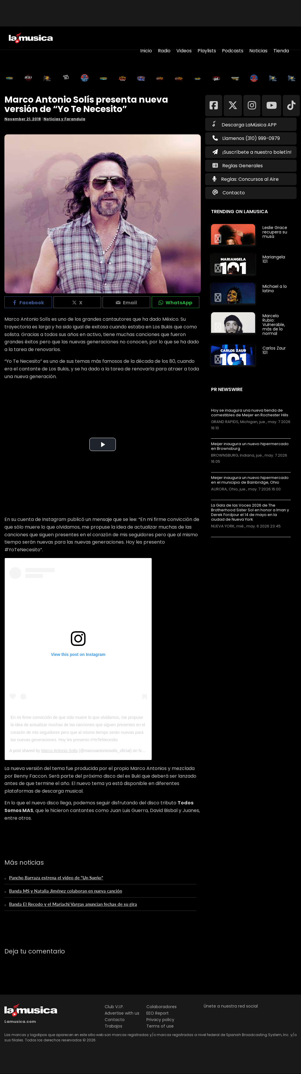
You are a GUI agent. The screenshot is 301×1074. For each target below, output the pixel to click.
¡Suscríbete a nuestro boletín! (252, 152)
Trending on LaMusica (239, 211)
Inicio (146, 50)
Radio (164, 50)
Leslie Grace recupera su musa (274, 232)
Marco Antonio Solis (59, 750)
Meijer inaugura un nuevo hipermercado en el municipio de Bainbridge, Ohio (250, 480)
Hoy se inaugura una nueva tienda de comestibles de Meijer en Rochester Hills (249, 412)
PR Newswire (227, 389)
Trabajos (113, 1026)
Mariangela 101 (273, 259)
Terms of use (160, 1026)
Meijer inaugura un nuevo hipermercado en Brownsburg (250, 446)
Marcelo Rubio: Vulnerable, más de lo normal (273, 324)
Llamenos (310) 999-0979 (246, 138)
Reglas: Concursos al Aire (250, 179)
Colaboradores (161, 1007)
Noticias (258, 50)
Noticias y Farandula (64, 118)
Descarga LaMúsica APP (245, 124)
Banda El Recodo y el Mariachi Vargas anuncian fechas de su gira (73, 904)
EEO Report (157, 1013)
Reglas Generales (242, 165)
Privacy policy (160, 1020)
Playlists (207, 50)
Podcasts (232, 50)
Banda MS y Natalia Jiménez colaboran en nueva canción (65, 890)
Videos (184, 50)
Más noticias (230, 540)
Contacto (234, 192)
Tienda (281, 50)
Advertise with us (122, 1013)
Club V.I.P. (114, 1007)
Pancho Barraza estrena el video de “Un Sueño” (56, 877)
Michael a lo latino (274, 288)
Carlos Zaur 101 (274, 350)
